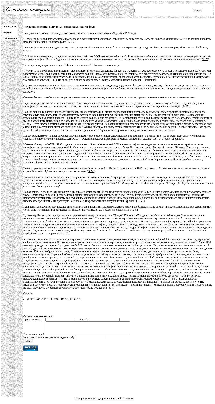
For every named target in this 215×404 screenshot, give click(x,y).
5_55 (181, 183)
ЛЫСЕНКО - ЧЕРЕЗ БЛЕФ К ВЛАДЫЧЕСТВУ (54, 299)
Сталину (56, 33)
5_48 (52, 79)
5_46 (71, 41)
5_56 (140, 200)
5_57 (64, 233)
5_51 (35, 129)
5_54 (91, 171)
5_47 (205, 59)
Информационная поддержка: (92, 401)
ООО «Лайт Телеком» (121, 401)
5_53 (63, 153)
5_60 (112, 284)
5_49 (186, 106)
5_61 (108, 287)
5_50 (26, 123)
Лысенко (68, 33)
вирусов (113, 221)
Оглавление (10, 26)
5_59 (174, 278)
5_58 (175, 260)
